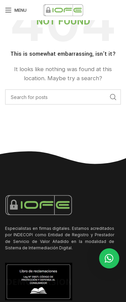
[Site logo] (63, 9)
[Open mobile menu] (16, 10)
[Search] (63, 97)
